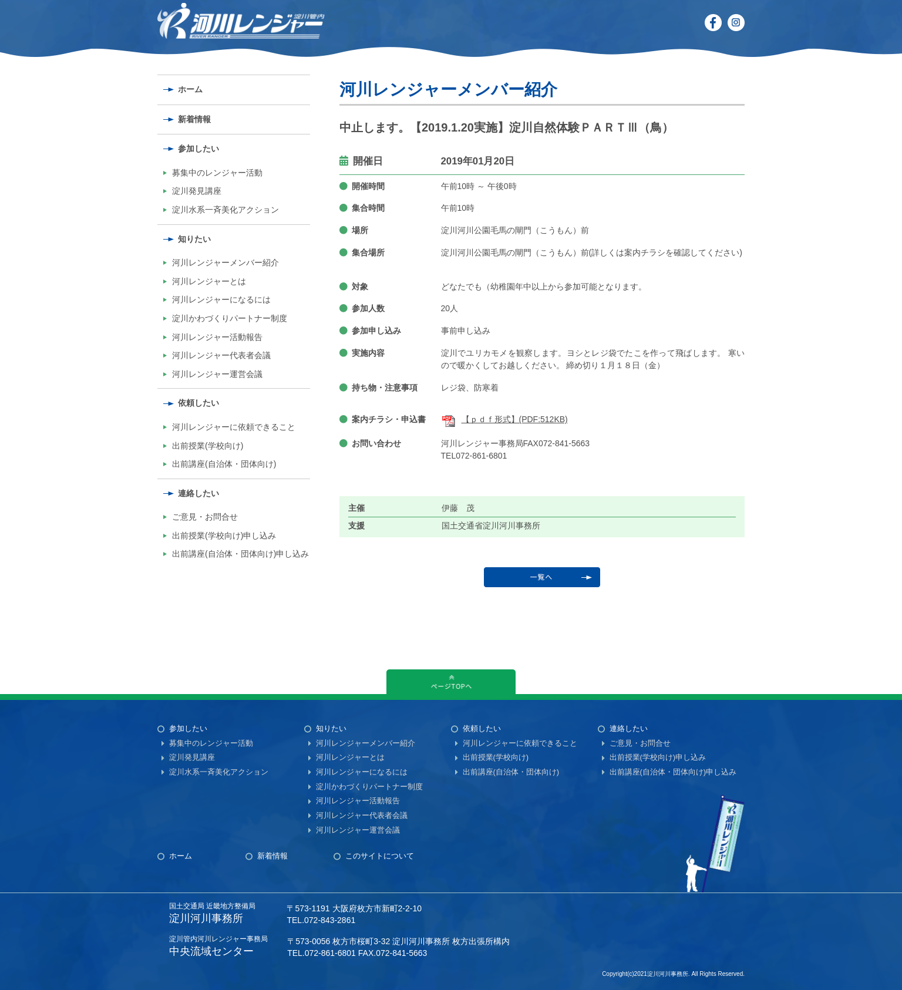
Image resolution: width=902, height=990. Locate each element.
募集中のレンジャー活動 (217, 172)
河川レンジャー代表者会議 (221, 355)
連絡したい (198, 493)
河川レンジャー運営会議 (217, 374)
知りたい (194, 239)
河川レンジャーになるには (221, 299)
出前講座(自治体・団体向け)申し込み (240, 553)
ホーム (190, 89)
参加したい (198, 148)
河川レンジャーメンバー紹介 (225, 262)
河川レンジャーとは (209, 281)
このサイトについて (379, 855)
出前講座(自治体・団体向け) (224, 464)
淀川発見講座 (196, 191)
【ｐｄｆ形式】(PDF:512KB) (504, 419)
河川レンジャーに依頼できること (233, 427)
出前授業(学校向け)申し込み (224, 535)
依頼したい (198, 403)
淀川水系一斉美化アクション (225, 209)
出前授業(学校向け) (207, 445)
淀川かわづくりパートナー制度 (229, 318)
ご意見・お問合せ (205, 516)
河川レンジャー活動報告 (217, 337)
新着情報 (194, 119)
